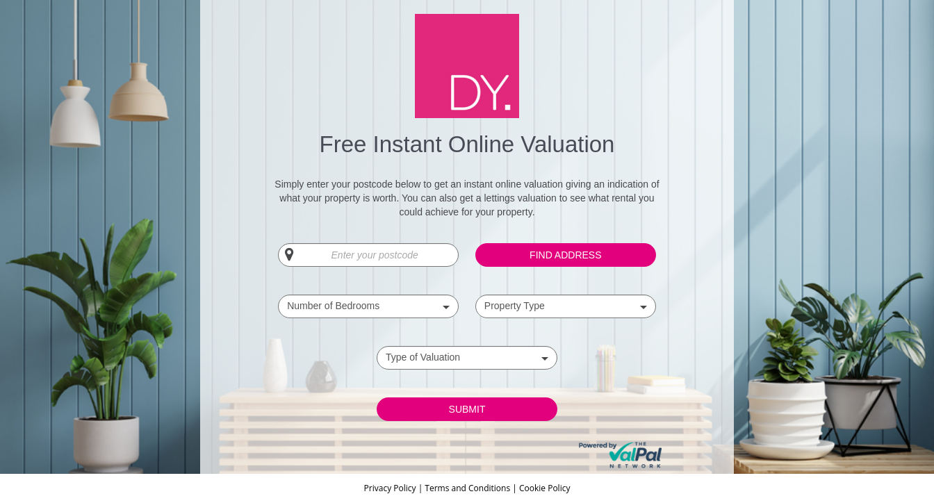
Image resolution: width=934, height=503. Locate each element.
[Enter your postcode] (368, 255)
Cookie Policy (544, 488)
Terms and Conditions (467, 488)
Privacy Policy (391, 488)
